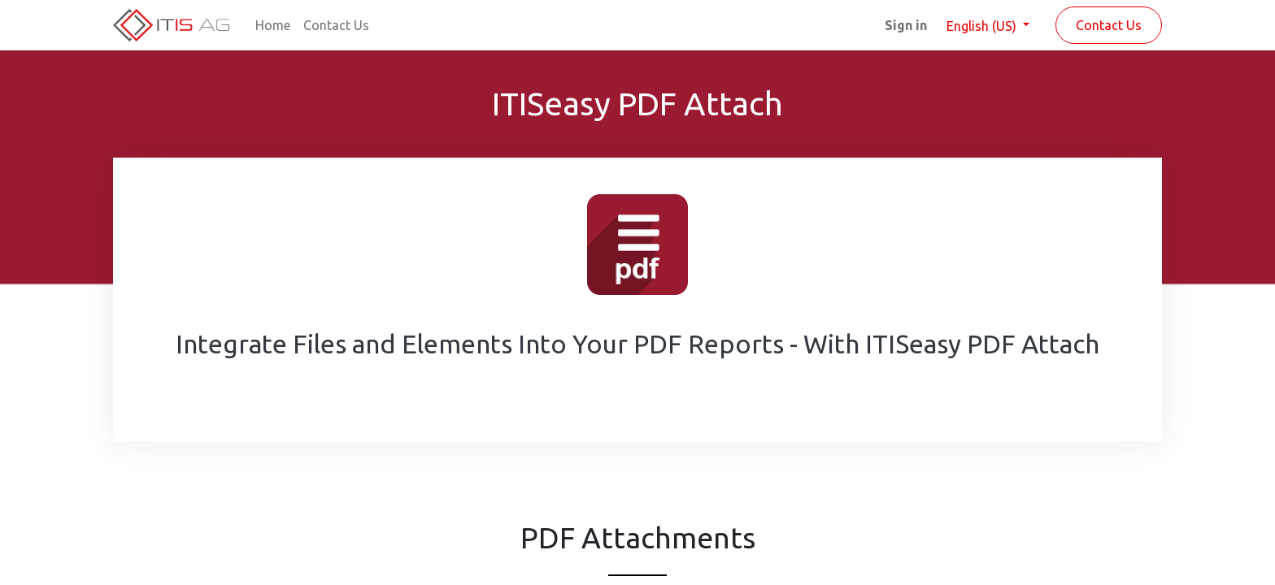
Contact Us (1109, 25)
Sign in (906, 25)
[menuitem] (273, 25)
